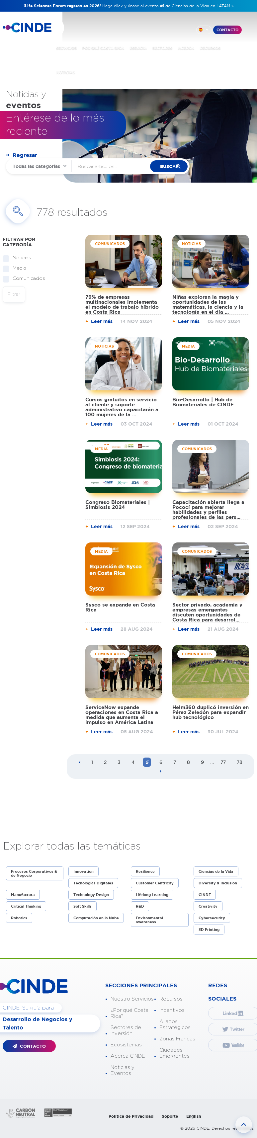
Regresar (25, 155)
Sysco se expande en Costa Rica (120, 607)
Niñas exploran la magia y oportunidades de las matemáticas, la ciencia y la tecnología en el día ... (207, 304)
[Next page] (160, 771)
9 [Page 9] (202, 762)
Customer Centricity (155, 883)
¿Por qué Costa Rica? (129, 1013)
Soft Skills (82, 906)
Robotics (19, 918)
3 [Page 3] (119, 762)
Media (17, 268)
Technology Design (91, 895)
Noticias (20, 258)
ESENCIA (138, 48)
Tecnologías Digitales (93, 883)
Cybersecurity (212, 918)
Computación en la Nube (96, 918)
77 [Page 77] (223, 762)
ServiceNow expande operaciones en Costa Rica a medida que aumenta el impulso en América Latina (121, 714)
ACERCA (186, 48)
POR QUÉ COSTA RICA (103, 48)
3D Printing (209, 930)
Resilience (145, 871)
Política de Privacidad (131, 1116)
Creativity (208, 906)
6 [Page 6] (160, 762)
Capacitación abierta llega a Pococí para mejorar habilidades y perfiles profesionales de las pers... (208, 509)
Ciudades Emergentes (174, 1053)
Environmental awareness (149, 920)
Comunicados (27, 279)
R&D (140, 906)
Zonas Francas (177, 1038)
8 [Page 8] (188, 762)
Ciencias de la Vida (216, 871)
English (193, 1116)
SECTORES (162, 48)
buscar (172, 166)
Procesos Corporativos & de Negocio (34, 873)
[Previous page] (79, 762)
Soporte (170, 1116)
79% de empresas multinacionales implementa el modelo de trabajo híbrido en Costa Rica (122, 304)
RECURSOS (210, 48)
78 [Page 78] (239, 762)
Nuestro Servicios (132, 999)
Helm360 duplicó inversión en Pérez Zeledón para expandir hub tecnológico (210, 712)
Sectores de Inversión (126, 1030)
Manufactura (23, 895)
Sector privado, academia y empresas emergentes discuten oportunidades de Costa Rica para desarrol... (207, 612)
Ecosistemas (126, 1044)
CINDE (205, 895)
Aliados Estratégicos (175, 1024)
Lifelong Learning (152, 895)
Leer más (102, 321)
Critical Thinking (26, 906)
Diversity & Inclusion (218, 883)
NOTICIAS (65, 72)
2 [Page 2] (105, 762)
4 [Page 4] (132, 762)
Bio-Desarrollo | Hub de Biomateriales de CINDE (203, 402)
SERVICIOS (66, 48)
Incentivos (172, 1010)
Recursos (171, 999)
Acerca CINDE (128, 1056)
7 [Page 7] (174, 762)
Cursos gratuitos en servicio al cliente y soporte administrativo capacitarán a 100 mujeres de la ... (121, 407)
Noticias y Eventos (122, 1070)
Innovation (83, 871)
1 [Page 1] (92, 762)
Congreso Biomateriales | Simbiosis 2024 (117, 504)
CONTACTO (227, 30)
